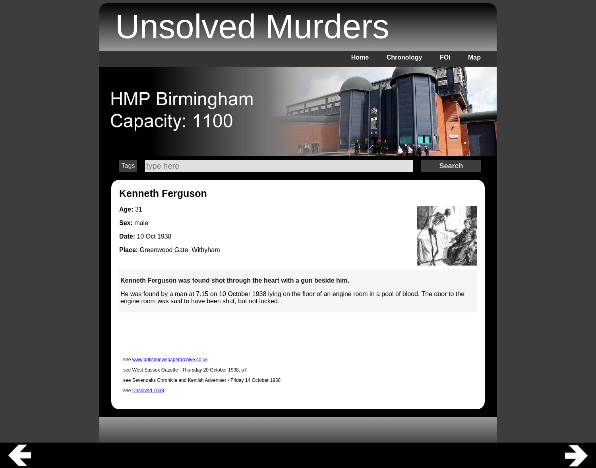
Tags (128, 165)
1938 (164, 236)
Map (474, 57)
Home (360, 57)
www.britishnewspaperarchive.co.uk (170, 359)
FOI (445, 57)
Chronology (404, 57)
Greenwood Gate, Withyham (180, 250)
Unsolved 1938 (148, 390)
